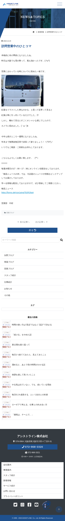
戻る (32, 230)
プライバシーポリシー (13, 496)
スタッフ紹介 (10, 275)
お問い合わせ (9, 491)
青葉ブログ (9, 262)
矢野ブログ (9, 255)
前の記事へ (24, 222)
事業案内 (7, 470)
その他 (7, 295)
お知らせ (8, 289)
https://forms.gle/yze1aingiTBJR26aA (17, 192)
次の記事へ (41, 222)
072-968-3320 (34, 447)
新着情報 (41, 32)
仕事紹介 (8, 282)
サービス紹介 (9, 486)
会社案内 (7, 465)
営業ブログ (10, 212)
